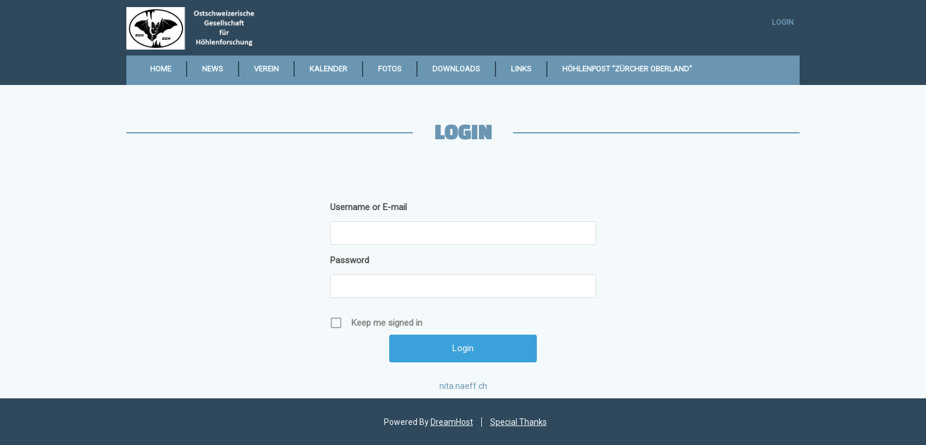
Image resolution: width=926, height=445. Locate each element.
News (212, 68)
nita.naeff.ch (463, 386)
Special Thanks (518, 422)
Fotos (390, 68)
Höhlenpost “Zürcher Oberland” (627, 68)
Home (160, 68)
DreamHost (452, 422)
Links (521, 68)
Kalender (328, 68)
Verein (266, 68)
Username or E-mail (368, 207)
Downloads (456, 68)
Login (783, 22)
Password (349, 260)
